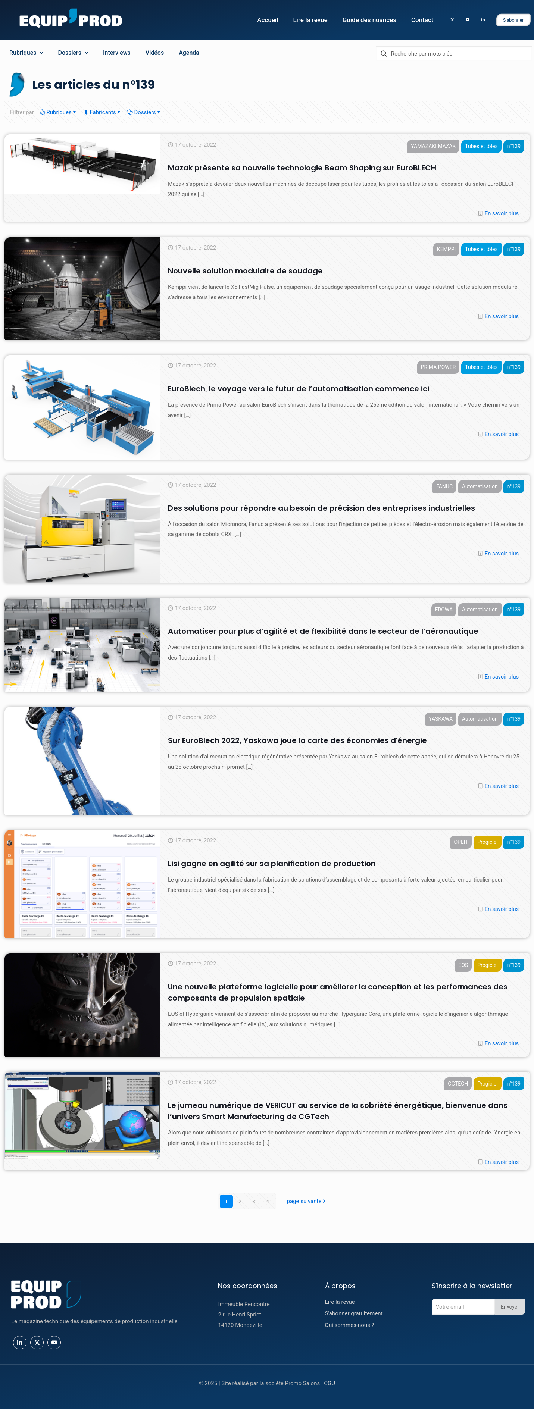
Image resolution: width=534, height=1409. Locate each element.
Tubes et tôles (481, 147)
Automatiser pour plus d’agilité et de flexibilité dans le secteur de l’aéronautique (323, 631)
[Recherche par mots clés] (454, 53)
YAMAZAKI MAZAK (432, 147)
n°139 (513, 147)
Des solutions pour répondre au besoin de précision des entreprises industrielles (321, 508)
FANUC (444, 487)
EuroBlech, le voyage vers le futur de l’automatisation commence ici (298, 389)
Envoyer (510, 1307)
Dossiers (144, 112)
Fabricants (102, 112)
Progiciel (487, 842)
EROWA (443, 610)
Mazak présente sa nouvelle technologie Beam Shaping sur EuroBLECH (302, 168)
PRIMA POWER (437, 367)
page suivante (307, 1201)
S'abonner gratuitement (354, 1313)
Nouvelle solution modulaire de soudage (245, 271)
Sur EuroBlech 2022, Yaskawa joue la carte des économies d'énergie (297, 741)
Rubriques (58, 112)
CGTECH (457, 1084)
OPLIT (460, 842)
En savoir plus (501, 214)
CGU (329, 1383)
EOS (463, 965)
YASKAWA (440, 719)
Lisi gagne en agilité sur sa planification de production (272, 864)
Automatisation (479, 487)
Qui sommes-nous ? (349, 1325)
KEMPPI (446, 250)
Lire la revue (340, 1302)
